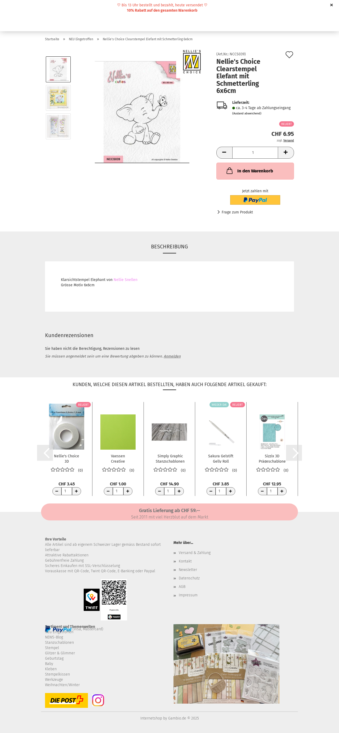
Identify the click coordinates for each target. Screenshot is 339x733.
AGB (182, 586)
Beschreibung (169, 246)
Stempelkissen (57, 674)
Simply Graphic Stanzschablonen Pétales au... (170, 458)
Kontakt (185, 561)
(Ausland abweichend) (246, 113)
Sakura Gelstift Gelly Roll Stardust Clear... (221, 458)
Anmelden (172, 356)
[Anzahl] (255, 153)
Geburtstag (54, 658)
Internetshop (151, 718)
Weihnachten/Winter (62, 685)
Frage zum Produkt (237, 212)
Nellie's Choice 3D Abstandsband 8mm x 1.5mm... (66, 458)
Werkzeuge (54, 679)
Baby (49, 664)
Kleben (51, 669)
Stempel (52, 648)
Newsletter (188, 569)
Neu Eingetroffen (59, 632)
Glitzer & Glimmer (60, 653)
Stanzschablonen (59, 642)
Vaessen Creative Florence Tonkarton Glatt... (118, 458)
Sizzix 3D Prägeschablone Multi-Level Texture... (272, 458)
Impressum (188, 595)
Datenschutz (189, 578)
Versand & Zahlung (195, 553)
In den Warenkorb (249, 170)
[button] (224, 153)
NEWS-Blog (54, 637)
